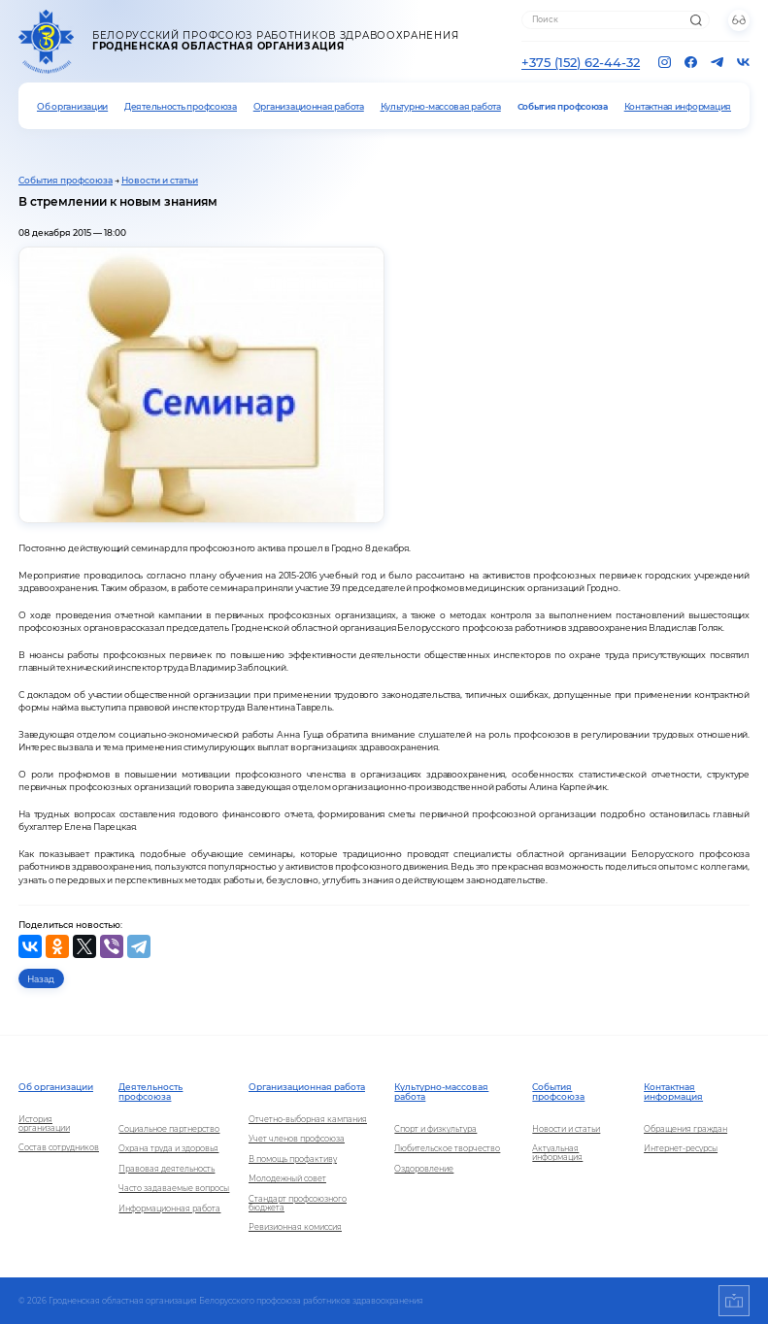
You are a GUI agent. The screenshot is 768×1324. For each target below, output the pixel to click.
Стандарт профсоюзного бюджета (298, 1203)
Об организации (72, 106)
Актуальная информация (557, 1153)
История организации (44, 1124)
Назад (40, 979)
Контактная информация (677, 106)
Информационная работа (169, 1209)
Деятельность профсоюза (180, 106)
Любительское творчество (447, 1148)
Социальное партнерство (168, 1129)
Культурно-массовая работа (441, 106)
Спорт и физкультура (435, 1129)
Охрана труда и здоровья (168, 1148)
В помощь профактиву (293, 1159)
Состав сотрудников (58, 1147)
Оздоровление (423, 1169)
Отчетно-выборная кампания (308, 1119)
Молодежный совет (287, 1179)
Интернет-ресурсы (681, 1148)
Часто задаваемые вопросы (173, 1188)
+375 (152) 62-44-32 (580, 62)
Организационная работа (308, 106)
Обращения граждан (685, 1129)
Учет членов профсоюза (297, 1139)
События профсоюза (563, 106)
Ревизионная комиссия (295, 1227)
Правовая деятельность (166, 1169)
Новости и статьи (159, 180)
